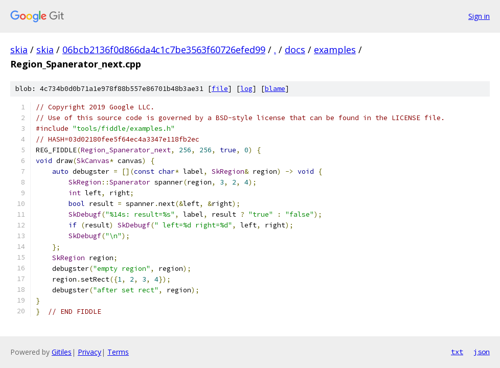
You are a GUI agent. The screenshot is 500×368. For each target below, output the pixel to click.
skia (19, 49)
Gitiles (62, 352)
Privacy (89, 352)
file (220, 88)
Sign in (479, 16)
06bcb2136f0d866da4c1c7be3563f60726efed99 (163, 49)
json (481, 351)
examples (335, 49)
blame (275, 88)
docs (295, 49)
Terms (118, 352)
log (246, 88)
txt (457, 351)
